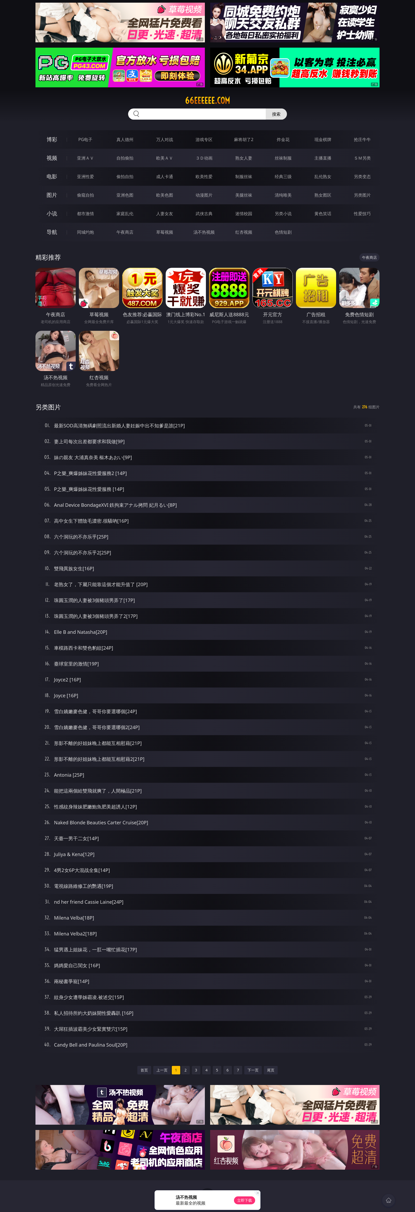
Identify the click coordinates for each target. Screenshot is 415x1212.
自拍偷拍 (124, 158)
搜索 (276, 114)
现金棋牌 (322, 139)
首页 (144, 1070)
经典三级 (283, 176)
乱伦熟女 (322, 176)
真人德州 (124, 139)
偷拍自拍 (124, 176)
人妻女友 (164, 213)
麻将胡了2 (243, 139)
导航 (52, 232)
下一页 (253, 1070)
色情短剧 (283, 232)
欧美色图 (164, 195)
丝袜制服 (283, 158)
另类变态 (362, 176)
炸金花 (283, 139)
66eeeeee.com (207, 100)
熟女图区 (322, 195)
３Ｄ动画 (204, 158)
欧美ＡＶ (164, 158)
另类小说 (283, 213)
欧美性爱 (204, 176)
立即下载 (244, 1200)
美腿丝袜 (243, 195)
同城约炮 (85, 232)
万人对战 (164, 139)
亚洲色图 (124, 195)
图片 (52, 194)
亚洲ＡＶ (85, 158)
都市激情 (85, 213)
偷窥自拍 (85, 195)
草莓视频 (164, 232)
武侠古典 (204, 213)
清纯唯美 (283, 195)
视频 (52, 157)
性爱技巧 (362, 213)
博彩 (52, 139)
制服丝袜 (243, 176)
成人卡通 (164, 176)
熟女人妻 (243, 158)
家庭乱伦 (124, 213)
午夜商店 (124, 232)
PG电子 (85, 139)
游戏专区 (204, 139)
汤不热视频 (204, 232)
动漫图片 (204, 195)
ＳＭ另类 (362, 158)
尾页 (270, 1070)
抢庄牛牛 (362, 139)
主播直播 (322, 158)
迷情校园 (243, 213)
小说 (52, 213)
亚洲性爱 (85, 176)
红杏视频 (243, 232)
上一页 (162, 1070)
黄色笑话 (322, 213)
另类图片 (362, 195)
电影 (52, 176)
